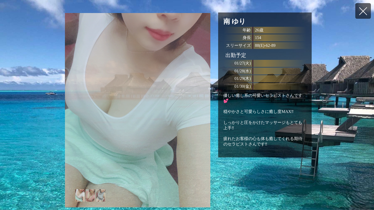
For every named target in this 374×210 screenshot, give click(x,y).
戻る (363, 11)
